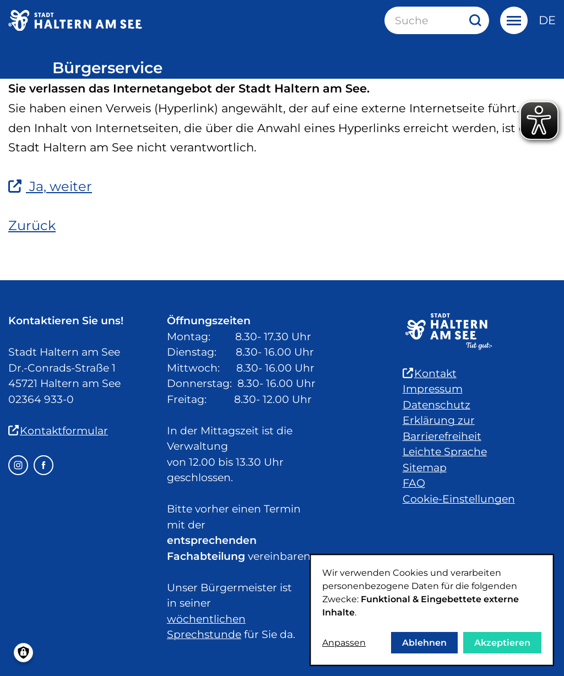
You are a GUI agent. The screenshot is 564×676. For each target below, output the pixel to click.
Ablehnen (424, 642)
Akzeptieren (502, 642)
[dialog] (432, 610)
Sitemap (425, 467)
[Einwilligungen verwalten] (23, 652)
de (547, 20)
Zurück (32, 225)
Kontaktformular (58, 430)
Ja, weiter (50, 186)
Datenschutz (436, 405)
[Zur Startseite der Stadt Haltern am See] (75, 20)
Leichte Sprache (445, 451)
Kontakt (430, 373)
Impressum (433, 389)
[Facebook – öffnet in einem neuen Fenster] (43, 465)
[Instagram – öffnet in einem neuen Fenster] (18, 465)
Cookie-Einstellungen (459, 499)
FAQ (414, 483)
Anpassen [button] (344, 642)
